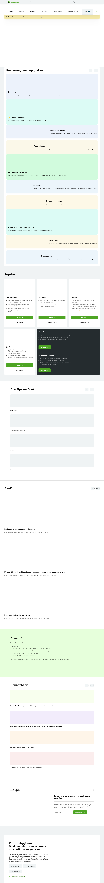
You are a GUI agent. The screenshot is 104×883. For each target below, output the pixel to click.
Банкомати (30, 866)
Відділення (15, 866)
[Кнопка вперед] (96, 70)
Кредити (10, 11)
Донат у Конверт (13, 46)
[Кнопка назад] (90, 70)
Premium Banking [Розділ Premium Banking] (46, 2)
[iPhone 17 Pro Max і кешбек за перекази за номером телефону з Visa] (52, 557)
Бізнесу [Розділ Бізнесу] (37, 2)
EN (97, 2)
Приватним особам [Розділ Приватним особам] (27, 2)
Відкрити (20, 317)
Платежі (32, 11)
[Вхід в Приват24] (87, 12)
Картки (21, 11)
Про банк (91, 2)
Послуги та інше (73, 11)
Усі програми (88, 790)
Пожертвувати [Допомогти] (80, 812)
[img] (13, 2)
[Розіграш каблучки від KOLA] (52, 600)
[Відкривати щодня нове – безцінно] (52, 514)
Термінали (15, 871)
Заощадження (57, 11)
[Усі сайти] (5, 2)
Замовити (84, 317)
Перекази (44, 11)
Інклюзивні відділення (17, 876)
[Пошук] (96, 12)
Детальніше (36, 17)
